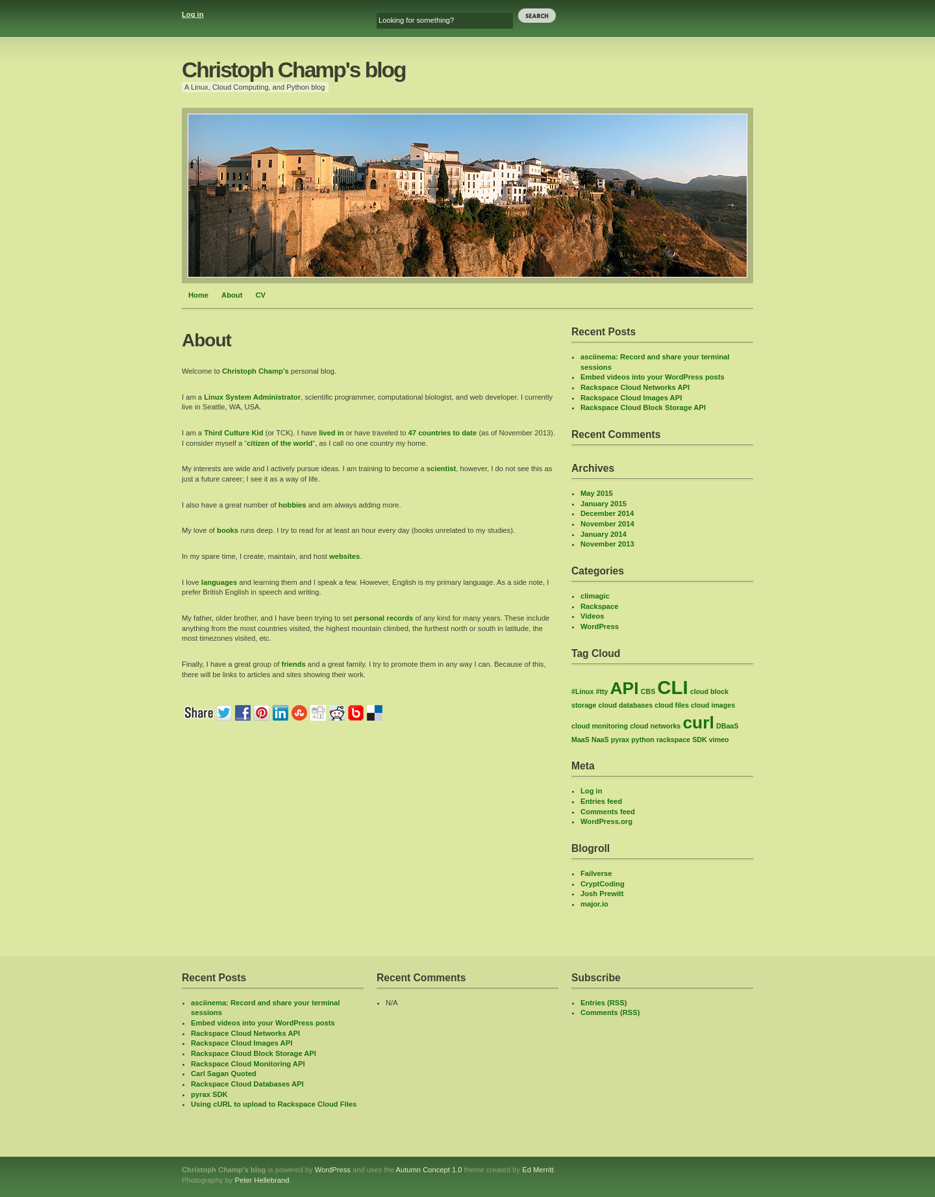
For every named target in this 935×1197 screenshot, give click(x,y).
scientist (441, 468)
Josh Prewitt (602, 893)
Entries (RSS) (603, 1003)
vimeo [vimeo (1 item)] (719, 739)
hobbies (292, 505)
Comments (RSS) (610, 1012)
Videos (592, 616)
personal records (384, 618)
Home (198, 295)
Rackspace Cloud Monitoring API (248, 1064)
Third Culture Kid (233, 433)
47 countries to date (442, 433)
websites (344, 556)
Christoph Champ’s (255, 371)
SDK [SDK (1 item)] (699, 739)
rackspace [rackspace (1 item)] (673, 739)
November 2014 (607, 524)
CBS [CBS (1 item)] (648, 691)
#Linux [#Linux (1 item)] (582, 691)
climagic (595, 596)
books (227, 530)
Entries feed (601, 801)
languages (219, 582)
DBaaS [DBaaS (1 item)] (727, 726)
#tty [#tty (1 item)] (601, 691)
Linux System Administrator (252, 397)
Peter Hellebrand (261, 1180)
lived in (331, 433)
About (231, 295)
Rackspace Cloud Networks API (635, 387)
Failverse (596, 873)
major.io (594, 904)
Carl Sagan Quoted (223, 1073)
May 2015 (596, 493)
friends (293, 664)
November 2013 (607, 544)
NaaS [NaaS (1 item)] (600, 739)
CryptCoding (602, 884)
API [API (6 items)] (624, 688)
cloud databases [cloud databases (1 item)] (626, 705)
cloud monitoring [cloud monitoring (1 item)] (599, 726)
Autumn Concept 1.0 (429, 1170)
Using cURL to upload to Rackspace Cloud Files (273, 1104)
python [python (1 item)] (642, 739)
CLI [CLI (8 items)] (672, 687)
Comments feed (607, 812)
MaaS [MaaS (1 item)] (580, 739)
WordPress (599, 626)
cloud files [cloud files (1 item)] (671, 705)
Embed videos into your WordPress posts (652, 377)
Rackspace (599, 606)
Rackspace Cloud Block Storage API (643, 407)
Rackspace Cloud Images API (631, 398)
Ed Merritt (538, 1170)
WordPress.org (606, 821)
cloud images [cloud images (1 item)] (713, 705)
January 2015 (603, 504)
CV (260, 295)
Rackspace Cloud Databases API (247, 1084)
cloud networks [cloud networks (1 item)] (655, 726)
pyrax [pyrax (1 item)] (620, 739)
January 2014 (603, 534)
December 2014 (607, 513)
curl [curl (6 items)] (698, 722)
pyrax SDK (209, 1094)
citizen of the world (279, 443)
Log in (193, 14)
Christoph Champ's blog (294, 70)
